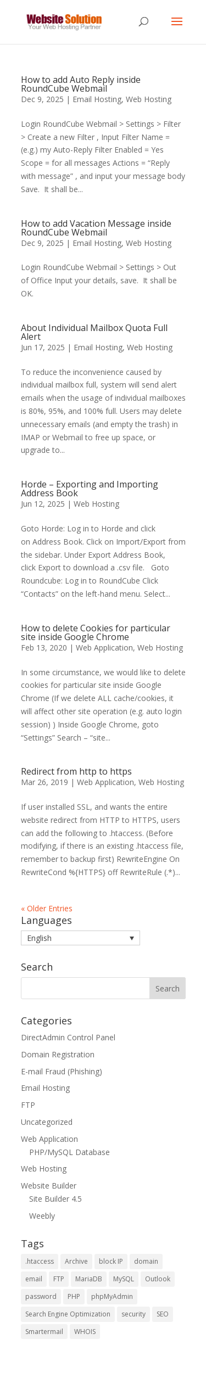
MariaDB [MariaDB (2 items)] (88, 1279)
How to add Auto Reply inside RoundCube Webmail (81, 84)
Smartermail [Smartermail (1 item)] (44, 1331)
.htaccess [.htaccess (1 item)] (39, 1261)
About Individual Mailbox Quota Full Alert (94, 332)
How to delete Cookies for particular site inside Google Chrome (95, 632)
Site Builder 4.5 (55, 1198)
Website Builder (48, 1185)
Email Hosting (97, 99)
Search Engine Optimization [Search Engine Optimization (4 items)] (67, 1314)
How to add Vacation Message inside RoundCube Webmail (96, 227)
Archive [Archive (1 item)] (76, 1261)
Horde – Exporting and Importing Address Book (89, 488)
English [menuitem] (39, 938)
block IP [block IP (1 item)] (111, 1261)
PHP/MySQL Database (69, 1152)
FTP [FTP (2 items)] (58, 1279)
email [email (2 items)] (33, 1279)
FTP (28, 1105)
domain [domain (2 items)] (146, 1261)
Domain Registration (57, 1054)
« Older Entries (47, 908)
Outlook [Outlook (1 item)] (157, 1279)
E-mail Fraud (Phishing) (61, 1071)
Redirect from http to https (76, 771)
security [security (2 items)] (133, 1314)
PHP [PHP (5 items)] (74, 1296)
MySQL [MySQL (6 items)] (123, 1279)
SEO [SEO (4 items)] (163, 1314)
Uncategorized (47, 1122)
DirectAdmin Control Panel (68, 1037)
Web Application (104, 647)
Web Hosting (148, 99)
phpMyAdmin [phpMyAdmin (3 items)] (112, 1296)
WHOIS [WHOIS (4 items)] (85, 1331)
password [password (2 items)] (41, 1296)
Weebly (42, 1216)
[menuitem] (80, 938)
